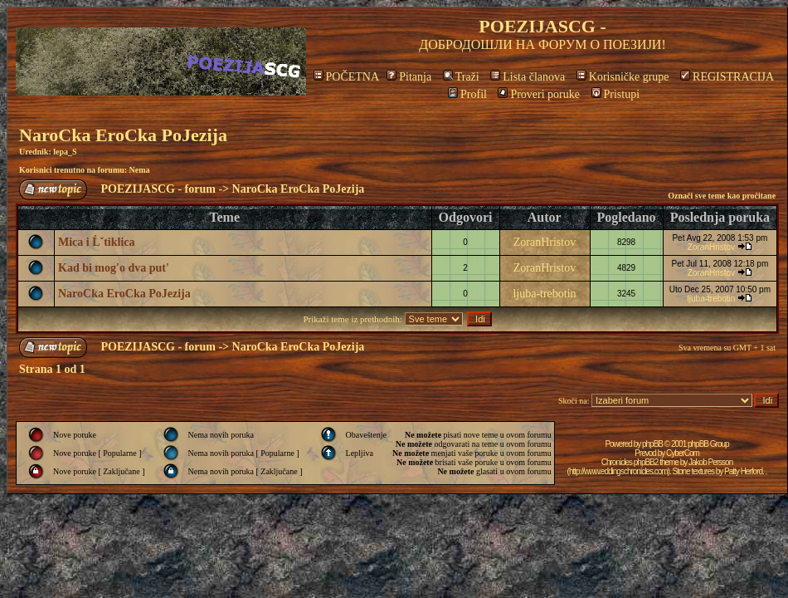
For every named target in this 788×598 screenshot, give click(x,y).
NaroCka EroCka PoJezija (123, 135)
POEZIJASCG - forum (158, 189)
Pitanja (409, 77)
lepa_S (64, 151)
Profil (467, 94)
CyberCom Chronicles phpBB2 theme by (650, 457)
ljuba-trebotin (544, 293)
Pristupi (615, 94)
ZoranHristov (544, 242)
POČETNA (346, 77)
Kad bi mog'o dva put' (113, 268)
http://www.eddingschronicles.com (618, 471)
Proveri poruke (539, 94)
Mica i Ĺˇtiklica (96, 242)
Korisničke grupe (622, 77)
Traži (461, 77)
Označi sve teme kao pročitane (722, 195)
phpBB (652, 443)
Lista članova (527, 77)
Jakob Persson (710, 462)
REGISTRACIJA (727, 77)
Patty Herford (743, 471)
